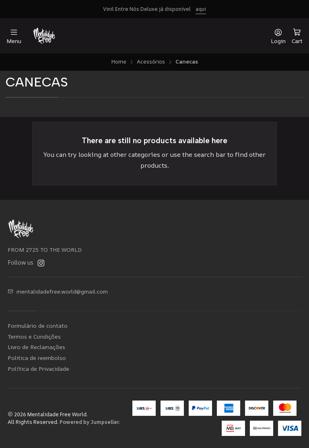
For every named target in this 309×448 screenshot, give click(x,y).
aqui (201, 8)
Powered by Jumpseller (89, 421)
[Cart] (297, 35)
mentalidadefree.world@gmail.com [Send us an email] (58, 291)
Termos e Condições (34, 336)
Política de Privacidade (38, 368)
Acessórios (151, 62)
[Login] (278, 36)
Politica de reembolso (37, 358)
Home (118, 62)
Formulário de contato (38, 325)
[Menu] (14, 36)
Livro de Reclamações (36, 347)
